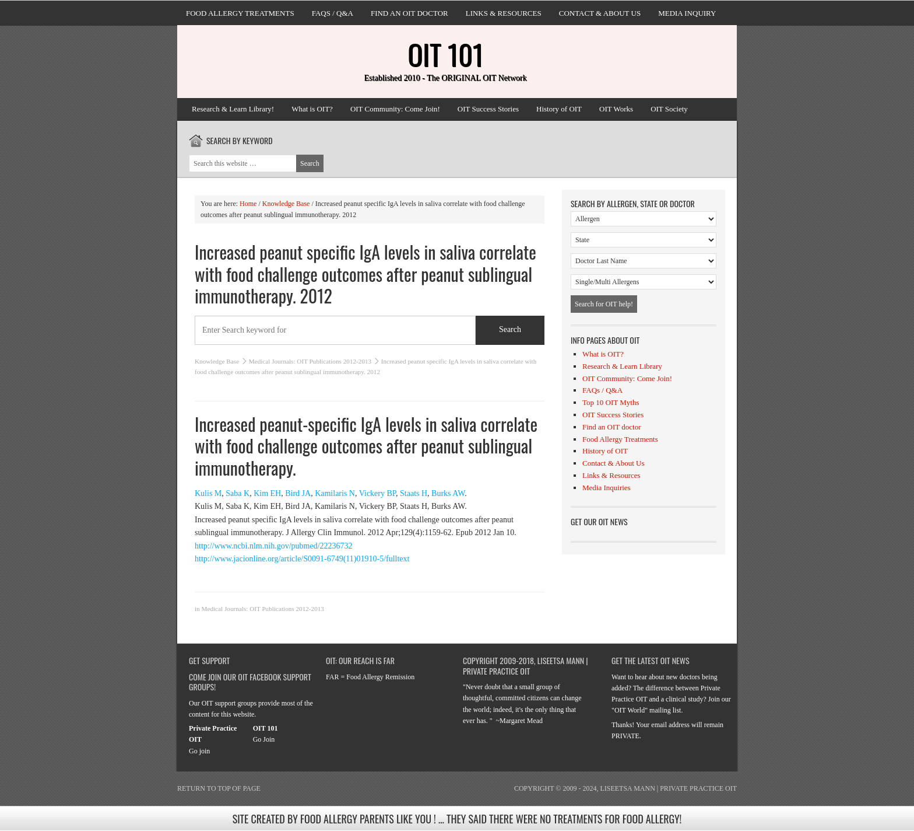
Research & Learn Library (622, 366)
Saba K (237, 493)
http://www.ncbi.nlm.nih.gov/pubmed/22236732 (274, 546)
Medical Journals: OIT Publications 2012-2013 (310, 361)
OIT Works (616, 108)
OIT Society (669, 108)
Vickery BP (377, 493)
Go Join (264, 739)
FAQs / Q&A (332, 13)
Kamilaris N (335, 493)
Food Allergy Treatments (240, 13)
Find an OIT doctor (409, 13)
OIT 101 (445, 54)
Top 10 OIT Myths (610, 402)
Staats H (413, 493)
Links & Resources (504, 13)
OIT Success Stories (488, 108)
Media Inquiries (606, 487)
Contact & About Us (600, 13)
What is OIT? (312, 108)
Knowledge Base (217, 361)
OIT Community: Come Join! (395, 108)
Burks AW (448, 493)
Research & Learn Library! (233, 108)
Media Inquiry (687, 13)
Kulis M (208, 493)
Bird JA (298, 493)
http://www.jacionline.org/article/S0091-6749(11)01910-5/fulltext (302, 558)
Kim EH (267, 493)
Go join (199, 751)
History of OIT (559, 108)
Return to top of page (219, 788)
